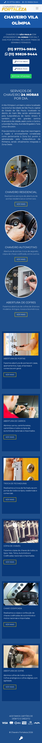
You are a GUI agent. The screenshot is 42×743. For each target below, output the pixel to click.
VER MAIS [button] (21, 204)
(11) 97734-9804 (12, 2)
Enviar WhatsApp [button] (21, 76)
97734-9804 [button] (21, 62)
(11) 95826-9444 (30, 2)
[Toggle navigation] (37, 8)
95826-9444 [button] (21, 69)
